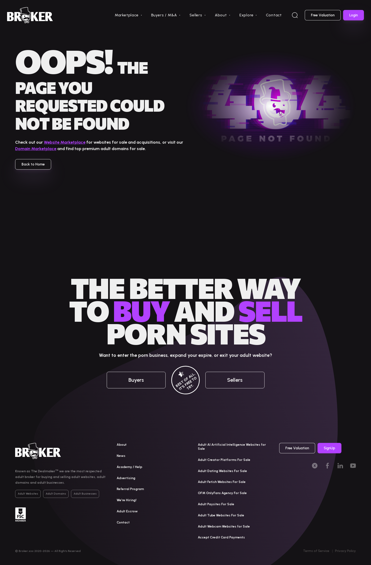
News (121, 456)
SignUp (329, 448)
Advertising (126, 478)
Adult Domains (56, 493)
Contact (274, 15)
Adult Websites (28, 493)
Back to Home (33, 164)
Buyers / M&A (164, 15)
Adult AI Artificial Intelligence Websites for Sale (232, 447)
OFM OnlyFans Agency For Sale (222, 493)
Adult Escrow (127, 511)
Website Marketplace (64, 142)
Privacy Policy (345, 551)
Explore (246, 15)
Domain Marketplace (35, 148)
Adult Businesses (85, 493)
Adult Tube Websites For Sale (221, 515)
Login (353, 15)
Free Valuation (323, 15)
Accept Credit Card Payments (221, 537)
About (221, 15)
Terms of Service (316, 551)
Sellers (196, 15)
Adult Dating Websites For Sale (222, 471)
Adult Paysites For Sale (216, 504)
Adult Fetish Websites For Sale (222, 482)
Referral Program (130, 489)
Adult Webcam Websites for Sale (224, 526)
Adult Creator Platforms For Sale (224, 460)
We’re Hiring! (127, 500)
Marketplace (127, 15)
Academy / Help (129, 467)
